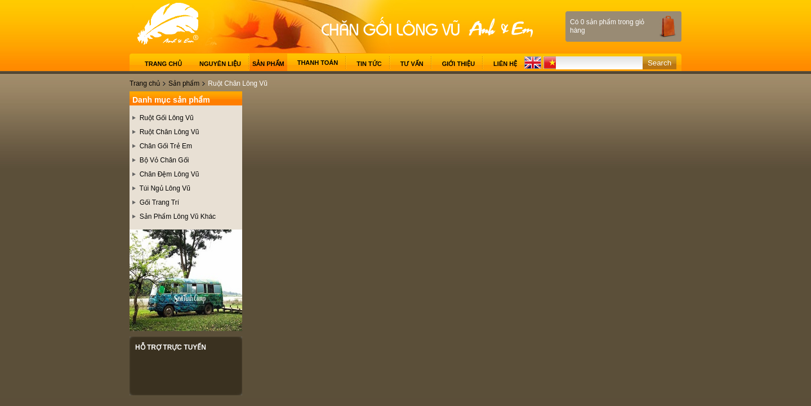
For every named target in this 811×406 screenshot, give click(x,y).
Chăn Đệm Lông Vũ (169, 174)
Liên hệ (505, 63)
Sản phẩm (268, 63)
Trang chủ (163, 63)
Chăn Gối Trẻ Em (166, 146)
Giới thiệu (458, 63)
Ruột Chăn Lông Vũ (169, 132)
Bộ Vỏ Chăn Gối (164, 160)
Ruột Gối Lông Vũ (167, 118)
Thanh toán (317, 62)
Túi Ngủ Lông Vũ (164, 188)
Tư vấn (412, 63)
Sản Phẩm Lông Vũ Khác (178, 216)
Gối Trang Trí (159, 202)
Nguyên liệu (220, 63)
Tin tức (369, 63)
